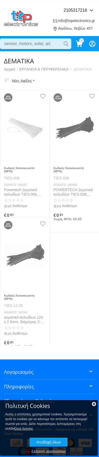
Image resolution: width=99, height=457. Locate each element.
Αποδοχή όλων (48, 442)
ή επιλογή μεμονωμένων (48, 451)
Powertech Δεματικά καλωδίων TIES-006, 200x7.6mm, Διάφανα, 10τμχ (22, 192)
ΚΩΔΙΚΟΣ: (10, 184)
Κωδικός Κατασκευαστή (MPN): (19, 169)
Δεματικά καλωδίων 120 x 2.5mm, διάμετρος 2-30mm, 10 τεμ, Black (23, 319)
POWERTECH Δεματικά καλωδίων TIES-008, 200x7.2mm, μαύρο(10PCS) (73, 192)
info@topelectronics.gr (76, 21)
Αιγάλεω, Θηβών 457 (75, 28)
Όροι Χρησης (24, 428)
